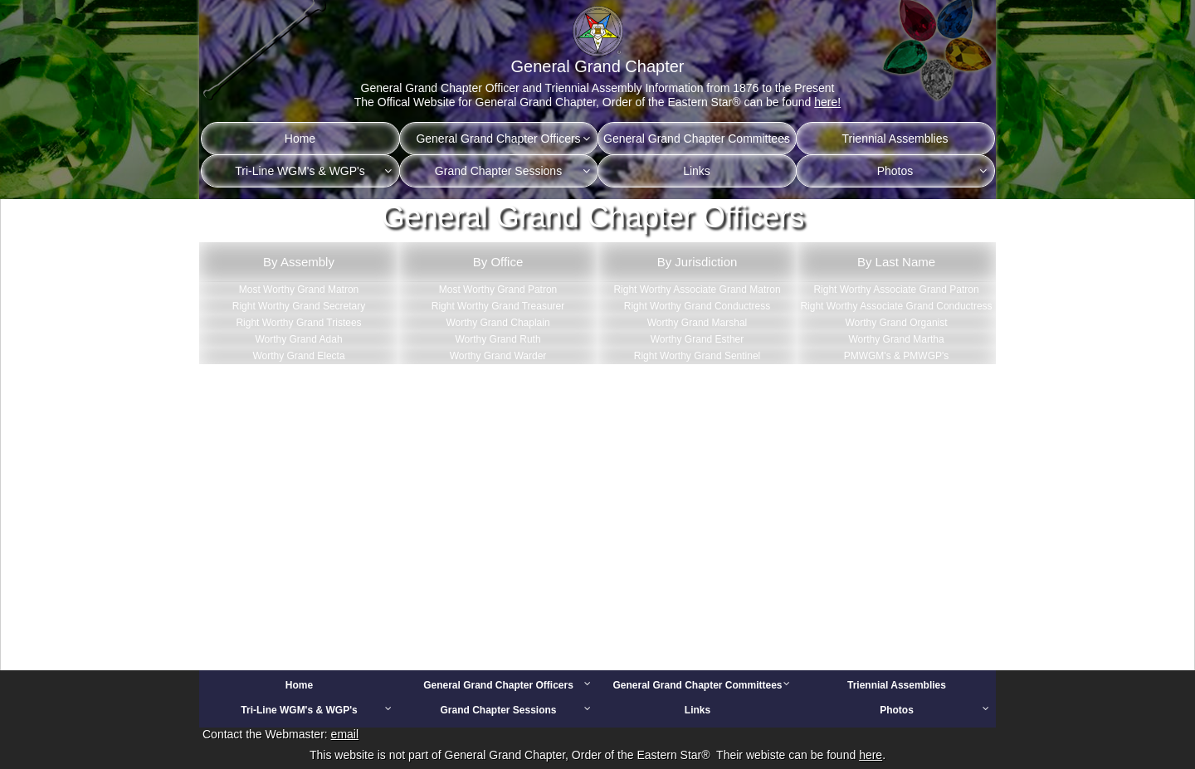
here (870, 755)
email (344, 734)
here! (827, 102)
